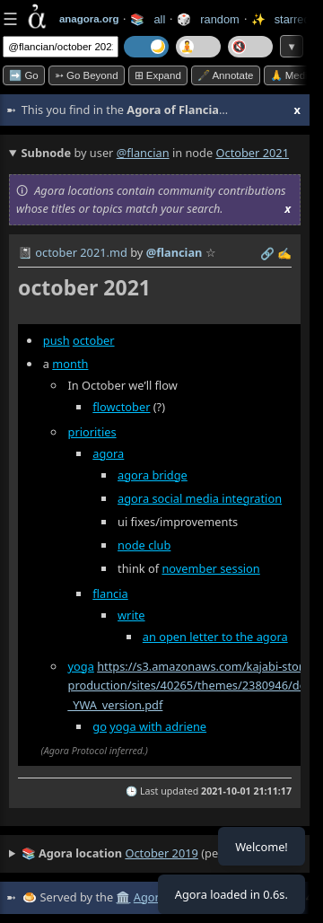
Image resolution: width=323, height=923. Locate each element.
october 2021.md (81, 252)
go (99, 726)
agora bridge (153, 475)
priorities (92, 432)
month (70, 364)
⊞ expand (158, 75)
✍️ (284, 253)
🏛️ (123, 897)
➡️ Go (24, 75)
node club (144, 545)
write (131, 615)
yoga (81, 666)
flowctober (121, 407)
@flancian (143, 153)
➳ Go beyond (86, 75)
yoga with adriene (157, 726)
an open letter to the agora (215, 637)
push (56, 340)
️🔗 (267, 253)
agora (108, 453)
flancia (109, 593)
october (94, 340)
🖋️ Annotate (225, 75)
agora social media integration (200, 498)
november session (210, 568)
